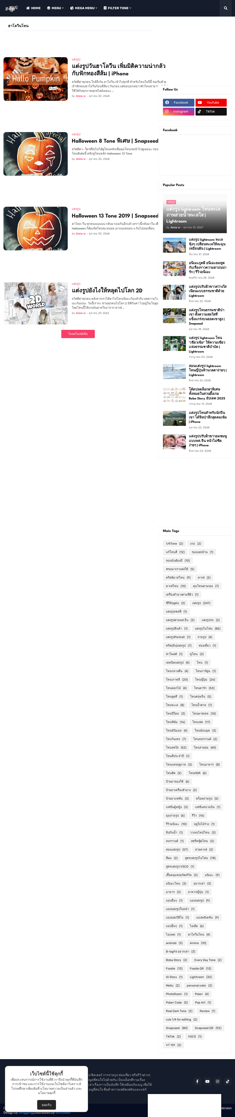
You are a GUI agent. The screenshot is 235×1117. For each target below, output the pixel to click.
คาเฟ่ (204, 577)
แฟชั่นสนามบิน (207, 807)
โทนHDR (197, 773)
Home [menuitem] (33, 8)
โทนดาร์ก (204, 688)
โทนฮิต (173, 773)
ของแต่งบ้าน (202, 552)
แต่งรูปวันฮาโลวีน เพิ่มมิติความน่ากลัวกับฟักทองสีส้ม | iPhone (118, 70)
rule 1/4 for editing (181, 1019)
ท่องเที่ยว (207, 645)
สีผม (172, 858)
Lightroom (201, 977)
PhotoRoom (176, 994)
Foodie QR (200, 968)
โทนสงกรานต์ (205, 739)
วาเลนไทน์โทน (202, 832)
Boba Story (176, 960)
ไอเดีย (197, 926)
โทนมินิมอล (176, 730)
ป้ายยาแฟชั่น (177, 798)
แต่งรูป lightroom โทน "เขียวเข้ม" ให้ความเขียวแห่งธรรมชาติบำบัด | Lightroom (207, 345)
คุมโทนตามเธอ (206, 586)
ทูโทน (197, 654)
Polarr (202, 994)
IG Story (174, 977)
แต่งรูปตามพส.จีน (180, 620)
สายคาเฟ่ (204, 849)
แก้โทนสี (175, 552)
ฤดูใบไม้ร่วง (204, 824)
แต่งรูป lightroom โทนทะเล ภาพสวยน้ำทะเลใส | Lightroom (193, 215)
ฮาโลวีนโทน (199, 934)
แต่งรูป (201, 603)
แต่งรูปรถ (211, 620)
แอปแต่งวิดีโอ (177, 917)
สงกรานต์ (175, 841)
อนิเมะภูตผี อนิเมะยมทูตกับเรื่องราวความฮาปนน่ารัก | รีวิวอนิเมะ (207, 268)
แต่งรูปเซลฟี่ (176, 611)
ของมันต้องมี (178, 560)
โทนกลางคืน (177, 671)
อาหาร (173, 892)
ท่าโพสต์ (174, 654)
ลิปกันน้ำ (174, 832)
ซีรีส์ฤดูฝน (175, 603)
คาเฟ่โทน (176, 586)
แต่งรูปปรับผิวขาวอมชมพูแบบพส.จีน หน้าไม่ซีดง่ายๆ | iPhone (208, 441)
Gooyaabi (63, 1112)
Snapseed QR (208, 1028)
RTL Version (223, 1108)
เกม (195, 543)
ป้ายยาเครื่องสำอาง (181, 790)
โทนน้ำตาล (201, 705)
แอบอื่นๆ (174, 900)
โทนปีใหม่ (175, 713)
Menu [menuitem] (54, 8)
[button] (226, 8)
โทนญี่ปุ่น (205, 679)
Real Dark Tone (179, 1011)
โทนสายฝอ (205, 747)
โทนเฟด (201, 722)
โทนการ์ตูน (206, 671)
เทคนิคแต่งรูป (177, 662)
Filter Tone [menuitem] (116, 8)
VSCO (194, 1036)
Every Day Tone (207, 960)
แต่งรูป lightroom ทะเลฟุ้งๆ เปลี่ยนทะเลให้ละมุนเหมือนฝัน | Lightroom (207, 244)
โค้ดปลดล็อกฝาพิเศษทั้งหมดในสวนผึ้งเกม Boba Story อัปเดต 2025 (207, 394)
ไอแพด (173, 934)
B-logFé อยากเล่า (180, 951)
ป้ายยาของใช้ (177, 781)
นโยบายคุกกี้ (46, 1093)
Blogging (26, 1112)
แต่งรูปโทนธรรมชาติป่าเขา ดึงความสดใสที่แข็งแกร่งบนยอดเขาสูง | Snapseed (206, 317)
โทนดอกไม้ (176, 688)
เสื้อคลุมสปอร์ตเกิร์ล (182, 875)
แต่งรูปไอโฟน (207, 628)
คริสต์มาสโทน (178, 577)
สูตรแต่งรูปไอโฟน (200, 858)
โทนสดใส (176, 747)
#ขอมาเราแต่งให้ (180, 569)
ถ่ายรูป (205, 637)
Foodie (174, 968)
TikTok (173, 1036)
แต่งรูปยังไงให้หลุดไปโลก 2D (107, 291)
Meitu (172, 985)
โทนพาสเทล (204, 713)
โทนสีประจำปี (177, 756)
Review (207, 1011)
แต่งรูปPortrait (178, 637)
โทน (202, 662)
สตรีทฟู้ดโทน (202, 841)
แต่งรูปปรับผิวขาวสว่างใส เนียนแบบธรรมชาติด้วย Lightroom (208, 291)
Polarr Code (177, 1002)
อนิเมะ (212, 875)
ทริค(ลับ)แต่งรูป (178, 645)
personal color (199, 985)
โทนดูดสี (174, 696)
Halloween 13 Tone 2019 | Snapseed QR (120, 216)
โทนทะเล (175, 705)
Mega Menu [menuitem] (82, 8)
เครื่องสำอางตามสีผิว (182, 594)
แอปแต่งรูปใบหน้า (180, 909)
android (174, 943)
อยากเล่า (202, 883)
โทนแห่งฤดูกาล (179, 764)
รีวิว (198, 815)
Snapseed (176, 1028)
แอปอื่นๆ (174, 926)
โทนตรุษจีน (200, 696)
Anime (198, 943)
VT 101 (173, 1045)
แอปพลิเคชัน (207, 917)
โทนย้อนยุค (205, 730)
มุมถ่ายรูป (175, 815)
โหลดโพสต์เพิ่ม (78, 334)
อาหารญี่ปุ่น (198, 892)
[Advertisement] (87, 41)
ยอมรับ (46, 1105)
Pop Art (203, 1002)
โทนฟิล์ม (175, 722)
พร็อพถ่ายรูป (207, 798)
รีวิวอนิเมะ (176, 824)
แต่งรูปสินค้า (176, 628)
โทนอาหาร (209, 764)
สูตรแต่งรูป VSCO (180, 866)
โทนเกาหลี (177, 679)
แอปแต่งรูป (200, 900)
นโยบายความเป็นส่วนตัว (57, 1089)
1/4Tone (174, 543)
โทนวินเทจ (176, 739)
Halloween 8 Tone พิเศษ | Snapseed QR (120, 141)
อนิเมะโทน (176, 883)
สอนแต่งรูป (177, 849)
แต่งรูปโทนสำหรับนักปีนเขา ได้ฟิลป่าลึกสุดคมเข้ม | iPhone (208, 417)
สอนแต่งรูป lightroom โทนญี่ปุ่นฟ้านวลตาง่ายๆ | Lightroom (208, 371)
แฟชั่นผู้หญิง (177, 807)
